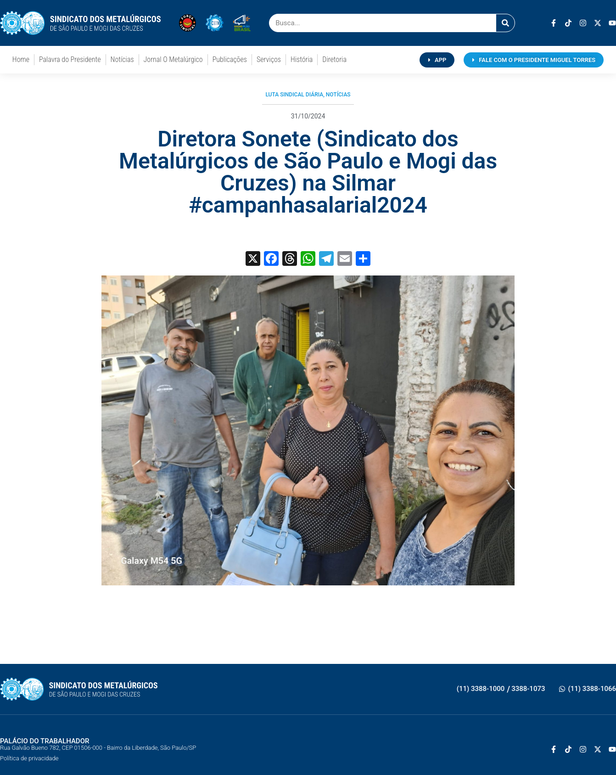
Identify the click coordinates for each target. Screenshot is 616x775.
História (302, 59)
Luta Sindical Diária (294, 94)
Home (20, 59)
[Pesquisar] (505, 23)
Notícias (122, 59)
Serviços (269, 59)
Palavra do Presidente (70, 59)
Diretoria (334, 59)
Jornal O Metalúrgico (173, 59)
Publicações (230, 59)
